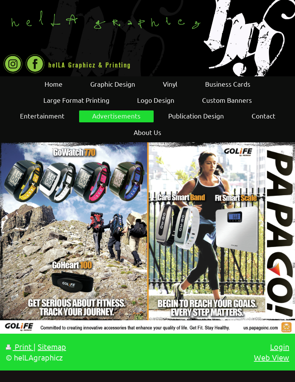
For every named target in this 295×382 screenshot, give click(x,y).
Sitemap (52, 346)
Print (19, 346)
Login (279, 346)
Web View (271, 357)
